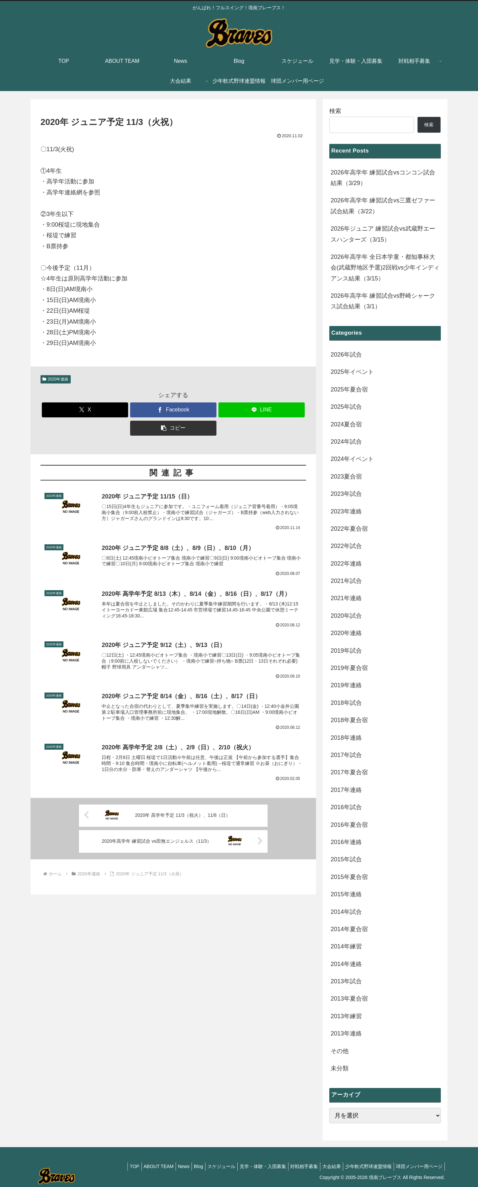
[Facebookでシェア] (173, 409)
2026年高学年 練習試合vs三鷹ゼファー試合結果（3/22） (383, 205)
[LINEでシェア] (261, 409)
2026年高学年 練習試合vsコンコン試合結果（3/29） (383, 177)
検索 (335, 111)
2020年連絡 (55, 379)
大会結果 (325, 1166)
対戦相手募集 (295, 1166)
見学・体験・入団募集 (250, 1166)
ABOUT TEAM (135, 1166)
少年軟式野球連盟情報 (364, 1166)
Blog (181, 1166)
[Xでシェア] (85, 409)
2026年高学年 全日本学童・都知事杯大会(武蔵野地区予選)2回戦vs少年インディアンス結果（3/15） (385, 268)
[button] (173, 428)
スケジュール (206, 1166)
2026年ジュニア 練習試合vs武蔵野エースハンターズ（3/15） (383, 234)
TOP (109, 1166)
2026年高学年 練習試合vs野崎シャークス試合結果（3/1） (383, 301)
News (163, 1166)
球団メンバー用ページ (418, 1166)
